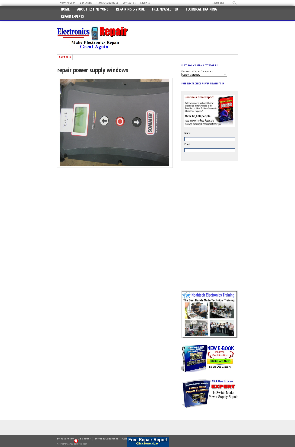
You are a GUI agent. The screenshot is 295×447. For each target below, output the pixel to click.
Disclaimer (86, 3)
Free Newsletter (165, 9)
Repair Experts (72, 16)
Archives (145, 3)
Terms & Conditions (107, 3)
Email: (187, 144)
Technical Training (201, 9)
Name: (187, 133)
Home (65, 9)
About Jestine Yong (93, 9)
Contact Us (129, 3)
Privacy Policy (67, 3)
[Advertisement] (209, 228)
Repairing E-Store (130, 9)
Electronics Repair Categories (197, 71)
